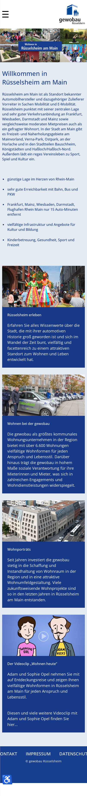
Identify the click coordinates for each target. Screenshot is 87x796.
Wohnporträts (19, 549)
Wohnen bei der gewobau (28, 423)
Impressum (38, 754)
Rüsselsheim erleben (24, 314)
